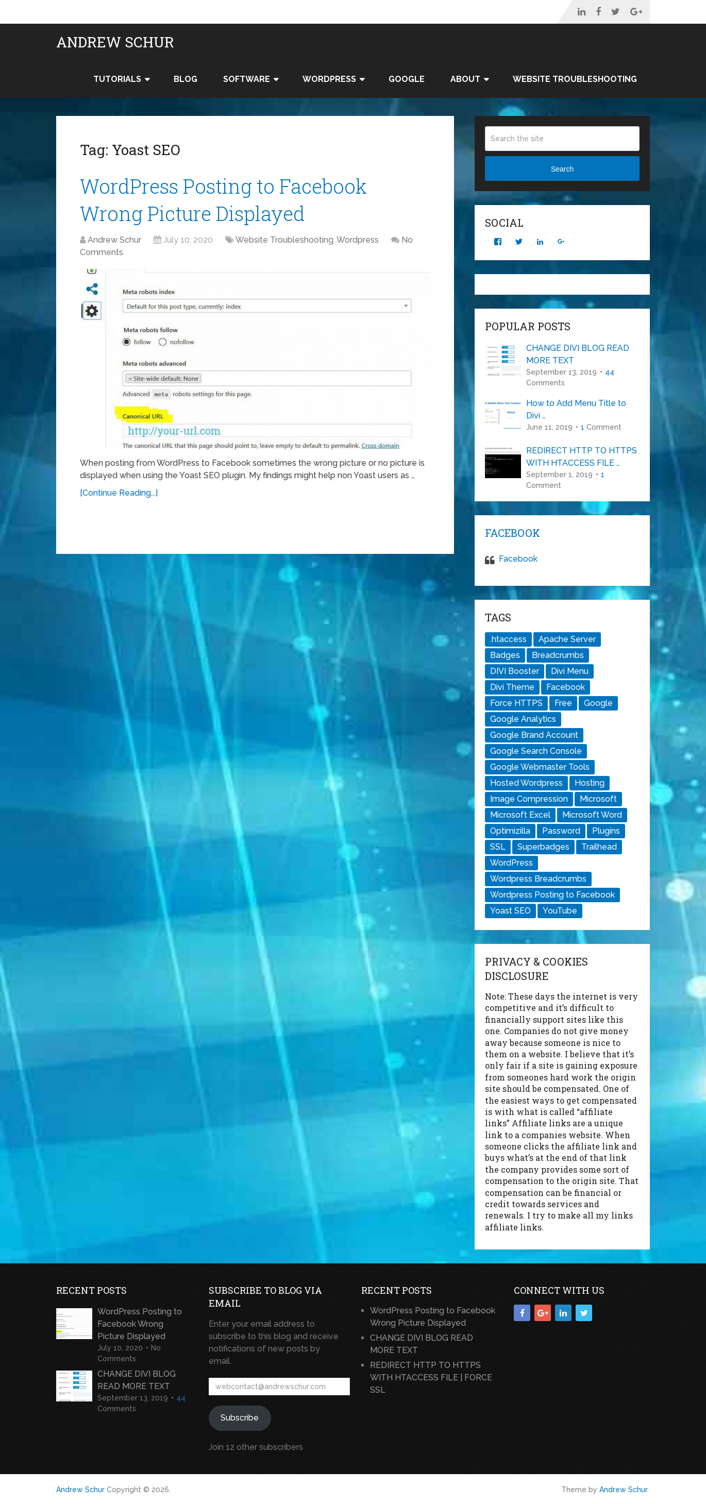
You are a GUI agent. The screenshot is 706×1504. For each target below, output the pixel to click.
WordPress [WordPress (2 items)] (511, 863)
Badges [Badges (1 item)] (505, 655)
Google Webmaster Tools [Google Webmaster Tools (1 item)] (540, 767)
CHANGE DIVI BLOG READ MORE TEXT (577, 354)
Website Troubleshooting (575, 79)
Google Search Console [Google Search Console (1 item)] (536, 751)
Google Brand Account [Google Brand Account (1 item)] (534, 735)
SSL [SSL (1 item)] (498, 847)
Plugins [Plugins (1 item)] (606, 831)
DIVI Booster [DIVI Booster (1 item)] (514, 671)
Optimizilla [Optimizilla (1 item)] (510, 831)
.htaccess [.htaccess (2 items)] (508, 639)
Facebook (512, 532)
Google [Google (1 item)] (598, 703)
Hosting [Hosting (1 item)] (589, 783)
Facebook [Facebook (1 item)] (565, 687)
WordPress (329, 79)
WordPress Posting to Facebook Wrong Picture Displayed (139, 1324)
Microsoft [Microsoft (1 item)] (598, 799)
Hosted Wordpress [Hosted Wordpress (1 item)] (526, 783)
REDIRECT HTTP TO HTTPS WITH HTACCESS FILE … (581, 457)
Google (407, 79)
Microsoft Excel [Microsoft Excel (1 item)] (520, 815)
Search (562, 169)
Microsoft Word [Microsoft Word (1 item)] (592, 815)
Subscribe (240, 1418)
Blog (185, 79)
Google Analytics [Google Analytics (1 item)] (523, 719)
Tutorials (117, 79)
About (465, 79)
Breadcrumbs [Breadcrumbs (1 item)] (558, 655)
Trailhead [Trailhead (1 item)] (599, 847)
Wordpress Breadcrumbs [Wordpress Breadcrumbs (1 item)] (538, 879)
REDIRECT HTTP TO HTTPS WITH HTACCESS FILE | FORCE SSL (431, 1377)
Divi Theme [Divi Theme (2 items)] (512, 687)
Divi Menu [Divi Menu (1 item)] (570, 671)
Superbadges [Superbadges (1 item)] (543, 847)
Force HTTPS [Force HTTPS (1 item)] (516, 703)
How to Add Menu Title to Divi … (576, 409)
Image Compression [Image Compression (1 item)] (529, 799)
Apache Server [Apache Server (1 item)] (567, 639)
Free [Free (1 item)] (563, 703)
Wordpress (358, 240)
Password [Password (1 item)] (561, 831)
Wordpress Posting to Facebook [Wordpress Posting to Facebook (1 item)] (552, 895)
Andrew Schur (115, 42)
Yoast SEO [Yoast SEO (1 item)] (510, 911)
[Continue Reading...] (119, 493)
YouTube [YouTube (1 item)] (560, 911)
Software (246, 79)
